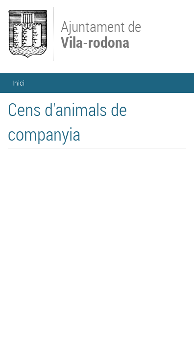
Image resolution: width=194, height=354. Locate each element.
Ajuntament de (101, 33)
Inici (18, 83)
